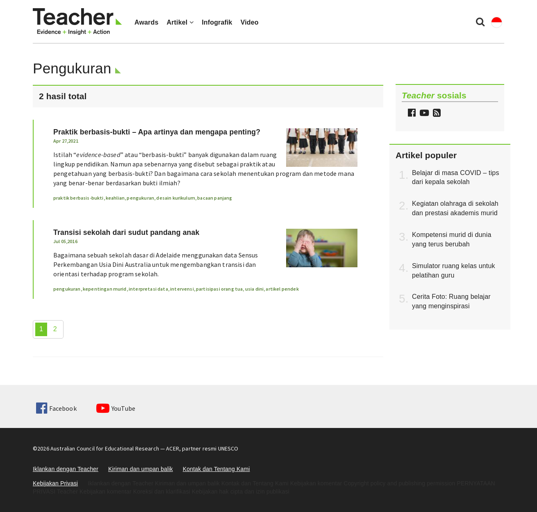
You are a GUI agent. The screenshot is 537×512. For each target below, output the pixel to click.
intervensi (182, 289)
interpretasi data (148, 289)
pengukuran (140, 198)
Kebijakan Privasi (55, 483)
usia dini (254, 289)
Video (250, 22)
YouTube (115, 408)
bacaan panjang (214, 198)
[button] (436, 113)
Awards (146, 22)
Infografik (217, 22)
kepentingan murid (105, 289)
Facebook (56, 408)
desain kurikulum (175, 198)
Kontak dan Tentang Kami (216, 469)
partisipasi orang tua (219, 289)
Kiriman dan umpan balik (140, 469)
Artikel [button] (179, 22)
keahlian (115, 198)
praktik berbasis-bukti (78, 198)
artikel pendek (282, 289)
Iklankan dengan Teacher (65, 469)
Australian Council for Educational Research (104, 448)
